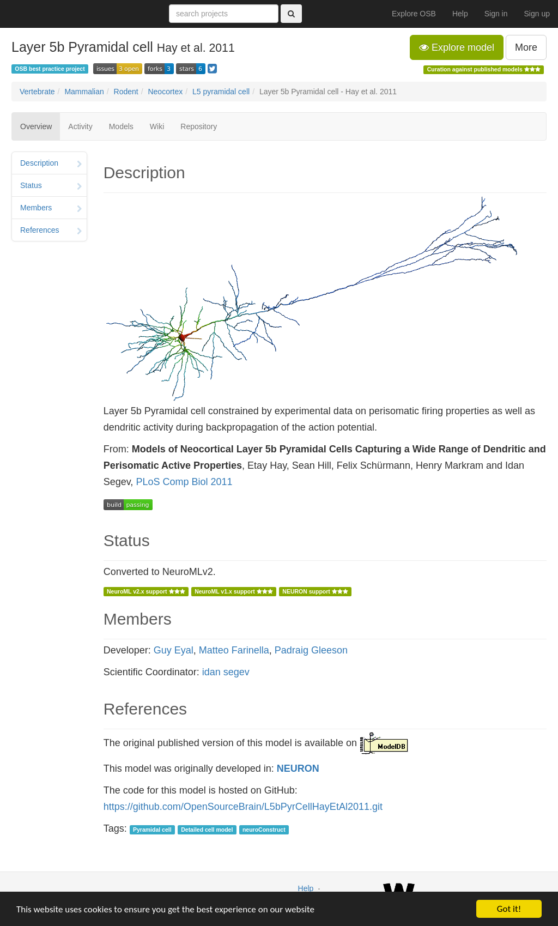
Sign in (496, 13)
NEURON (298, 768)
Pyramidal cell (152, 829)
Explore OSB (414, 13)
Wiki (157, 126)
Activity (80, 126)
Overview (36, 126)
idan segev (226, 672)
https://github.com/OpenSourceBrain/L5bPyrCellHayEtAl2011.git (243, 806)
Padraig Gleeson (311, 650)
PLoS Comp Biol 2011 (184, 481)
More (526, 47)
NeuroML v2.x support (146, 591)
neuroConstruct (264, 829)
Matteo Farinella (234, 650)
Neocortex (165, 91)
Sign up (537, 13)
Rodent (126, 91)
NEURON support (315, 591)
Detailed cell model (207, 829)
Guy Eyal (173, 650)
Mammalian (84, 91)
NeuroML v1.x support (234, 591)
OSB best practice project (49, 68)
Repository (198, 126)
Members (51, 208)
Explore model (456, 47)
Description (51, 164)
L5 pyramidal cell (221, 91)
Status (51, 186)
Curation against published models (484, 69)
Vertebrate (37, 91)
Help (460, 13)
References (51, 231)
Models (121, 126)
